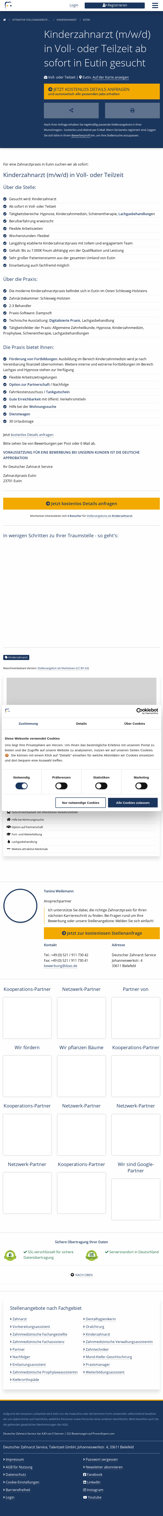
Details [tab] (81, 723)
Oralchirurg (93, 1326)
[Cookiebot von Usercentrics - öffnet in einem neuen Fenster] (139, 711)
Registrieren (115, 5)
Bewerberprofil (81, 135)
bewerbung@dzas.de (60, 965)
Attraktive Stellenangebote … (31, 19)
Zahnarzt (18, 1319)
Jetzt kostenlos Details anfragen (81, 503)
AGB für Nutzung (19, 1467)
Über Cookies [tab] (134, 723)
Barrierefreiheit (18, 1489)
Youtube (94, 1497)
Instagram (95, 1489)
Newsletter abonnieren (104, 1467)
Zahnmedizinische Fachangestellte (38, 1334)
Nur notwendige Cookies (80, 802)
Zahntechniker (96, 1349)
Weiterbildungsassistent (104, 1372)
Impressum (15, 1459)
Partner (17, 1349)
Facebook (94, 1474)
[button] (155, 6)
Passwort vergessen (102, 1459)
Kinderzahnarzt (67, 19)
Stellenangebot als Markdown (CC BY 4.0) (63, 668)
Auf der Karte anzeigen (111, 77)
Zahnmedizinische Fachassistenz (37, 1341)
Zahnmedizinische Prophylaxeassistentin (44, 1372)
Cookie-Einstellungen (22, 1482)
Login (74, 5)
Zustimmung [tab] (28, 723)
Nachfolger (20, 1357)
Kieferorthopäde (24, 1379)
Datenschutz (16, 1474)
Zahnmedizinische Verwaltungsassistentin (118, 1341)
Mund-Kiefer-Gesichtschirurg (107, 1357)
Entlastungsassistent (28, 1364)
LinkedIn (93, 1482)
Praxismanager (96, 1364)
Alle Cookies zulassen (133, 802)
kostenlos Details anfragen (32, 434)
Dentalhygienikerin (99, 1319)
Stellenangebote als (109, 516)
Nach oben (84, 1275)
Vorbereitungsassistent (30, 1326)
